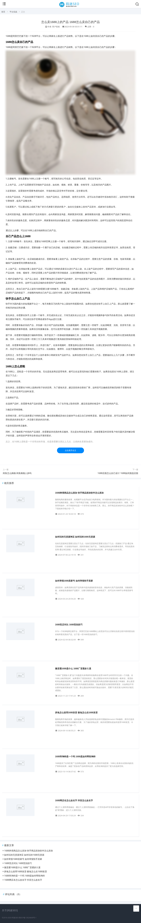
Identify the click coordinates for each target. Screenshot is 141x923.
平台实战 (13, 11)
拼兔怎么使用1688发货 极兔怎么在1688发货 (76, 712)
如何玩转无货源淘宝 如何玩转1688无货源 (75, 537)
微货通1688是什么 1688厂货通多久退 (73, 668)
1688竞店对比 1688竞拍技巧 (69, 624)
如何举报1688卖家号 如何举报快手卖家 (74, 581)
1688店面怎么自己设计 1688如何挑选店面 (118, 473)
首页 (3, 11)
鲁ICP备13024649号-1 (27, 918)
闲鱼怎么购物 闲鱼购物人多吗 (17, 473)
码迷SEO (15, 918)
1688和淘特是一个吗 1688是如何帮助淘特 (75, 756)
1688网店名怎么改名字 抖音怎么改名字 (74, 800)
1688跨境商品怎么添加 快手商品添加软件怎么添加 (79, 493)
